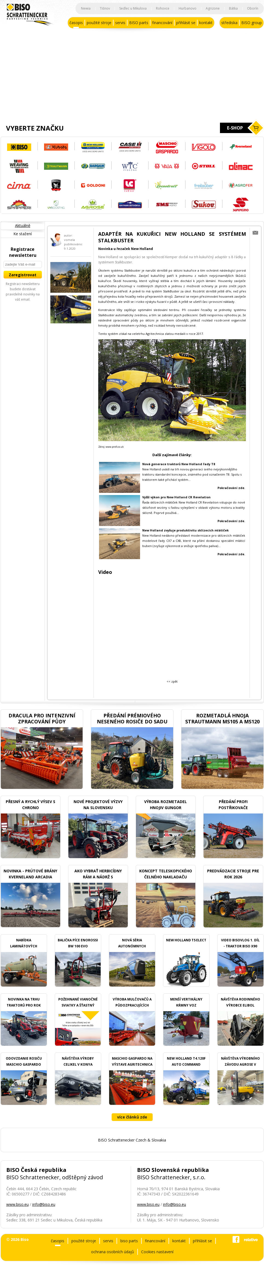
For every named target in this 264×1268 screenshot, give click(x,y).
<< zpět (172, 681)
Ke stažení (22, 233)
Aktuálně (22, 225)
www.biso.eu (17, 1204)
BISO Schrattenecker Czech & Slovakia (132, 1140)
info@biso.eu (43, 1204)
